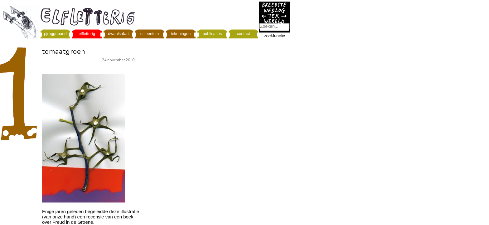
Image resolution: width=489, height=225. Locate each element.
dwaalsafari (118, 33)
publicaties (212, 33)
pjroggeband (55, 33)
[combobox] (274, 26)
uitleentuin (149, 33)
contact (243, 33)
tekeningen (181, 33)
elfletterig (87, 33)
